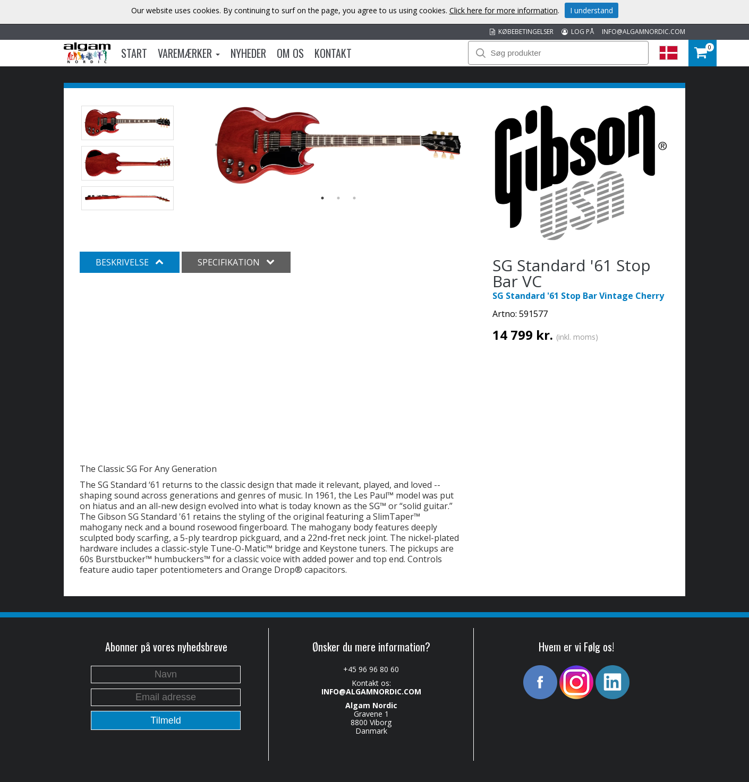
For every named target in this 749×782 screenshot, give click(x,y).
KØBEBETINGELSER (522, 31)
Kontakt (333, 53)
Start (134, 53)
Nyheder (248, 53)
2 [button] (338, 198)
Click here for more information (503, 10)
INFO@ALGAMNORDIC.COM (643, 31)
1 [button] (322, 198)
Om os (290, 53)
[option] (338, 145)
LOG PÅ (577, 31)
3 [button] (354, 198)
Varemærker (189, 53)
